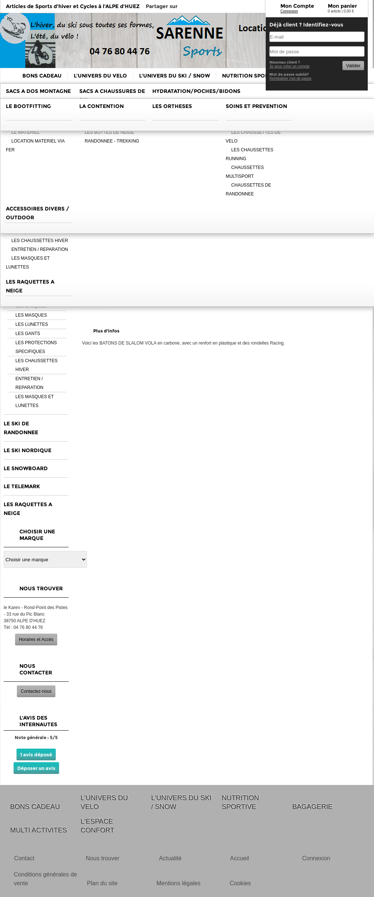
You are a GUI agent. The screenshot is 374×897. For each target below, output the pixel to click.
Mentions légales (178, 883)
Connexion (289, 11)
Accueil (239, 858)
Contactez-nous (36, 691)
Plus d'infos (106, 331)
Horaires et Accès (36, 639)
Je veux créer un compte (289, 66)
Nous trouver (103, 858)
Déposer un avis (36, 768)
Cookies (240, 883)
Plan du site (102, 883)
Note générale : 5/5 (36, 737)
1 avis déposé (36, 754)
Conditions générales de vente (45, 878)
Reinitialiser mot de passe (290, 78)
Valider (353, 65)
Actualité (170, 858)
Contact (24, 858)
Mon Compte (297, 6)
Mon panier (342, 6)
